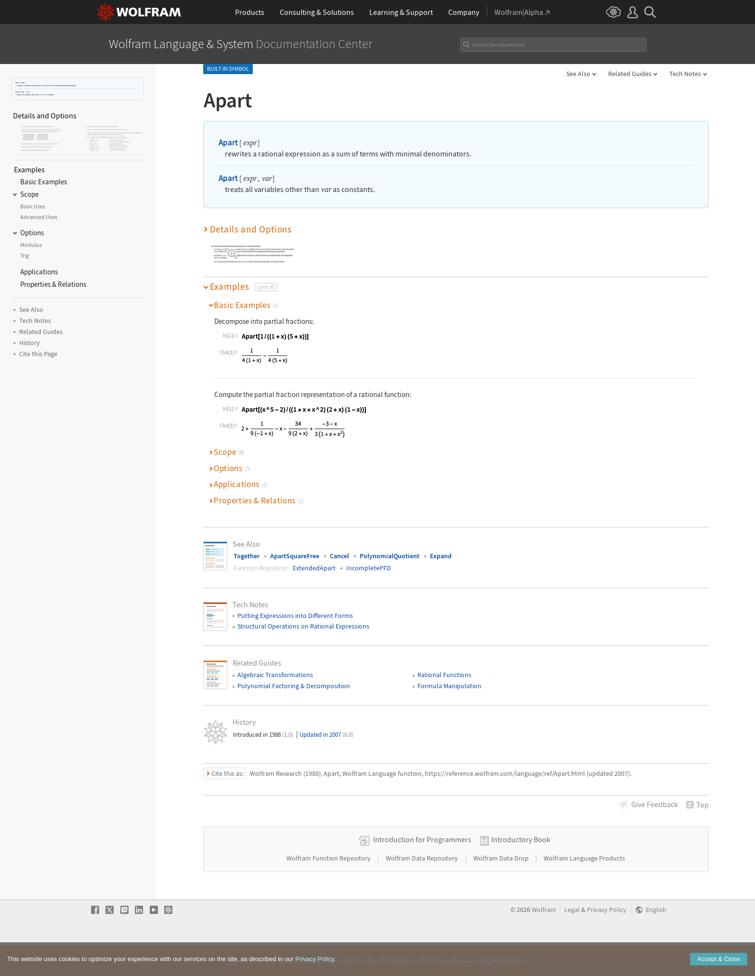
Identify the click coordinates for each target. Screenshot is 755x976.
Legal (572, 940)
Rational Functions (444, 674)
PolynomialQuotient (389, 556)
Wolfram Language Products (584, 888)
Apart (17, 82)
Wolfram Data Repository (422, 888)
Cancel (339, 556)
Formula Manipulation (449, 685)
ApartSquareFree (294, 556)
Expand (441, 556)
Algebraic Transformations (275, 674)
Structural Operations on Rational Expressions (303, 626)
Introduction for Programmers (422, 869)
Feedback (654, 804)
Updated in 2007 (326, 735)
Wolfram (544, 940)
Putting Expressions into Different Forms (295, 615)
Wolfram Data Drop (501, 888)
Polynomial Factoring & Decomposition (293, 685)
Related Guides (629, 73)
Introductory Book (520, 869)
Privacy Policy (606, 940)
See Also (578, 73)
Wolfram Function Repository (329, 888)
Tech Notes (685, 73)
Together (247, 556)
